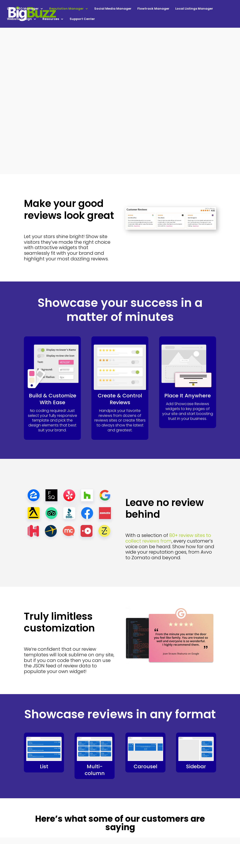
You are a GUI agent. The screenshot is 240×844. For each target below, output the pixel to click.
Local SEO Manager (23, 9)
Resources (50, 19)
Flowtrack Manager (153, 9)
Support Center (82, 19)
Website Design (19, 19)
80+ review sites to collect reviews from (168, 538)
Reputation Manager (66, 9)
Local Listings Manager (194, 9)
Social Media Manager (112, 9)
